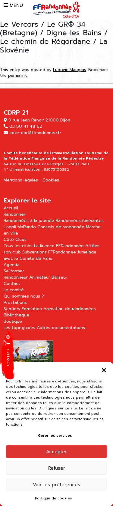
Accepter (56, 451)
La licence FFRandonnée (59, 246)
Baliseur (59, 277)
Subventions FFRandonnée (49, 252)
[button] (104, 370)
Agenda (12, 265)
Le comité (14, 290)
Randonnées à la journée (29, 220)
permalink (17, 75)
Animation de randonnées (69, 309)
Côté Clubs (15, 239)
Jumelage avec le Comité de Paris (50, 255)
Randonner (14, 214)
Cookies (50, 180)
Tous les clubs (18, 246)
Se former (14, 271)
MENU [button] (13, 5)
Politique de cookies (53, 498)
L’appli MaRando (20, 227)
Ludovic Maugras (69, 70)
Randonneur (16, 277)
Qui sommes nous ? (24, 296)
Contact (12, 283)
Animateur (39, 277)
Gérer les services (55, 435)
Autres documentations (61, 328)
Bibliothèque (16, 315)
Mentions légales (21, 180)
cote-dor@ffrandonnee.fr (35, 133)
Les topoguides (19, 328)
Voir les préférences (56, 484)
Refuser (56, 468)
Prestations (15, 302)
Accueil (11, 208)
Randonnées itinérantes (80, 220)
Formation (32, 309)
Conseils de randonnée (60, 227)
